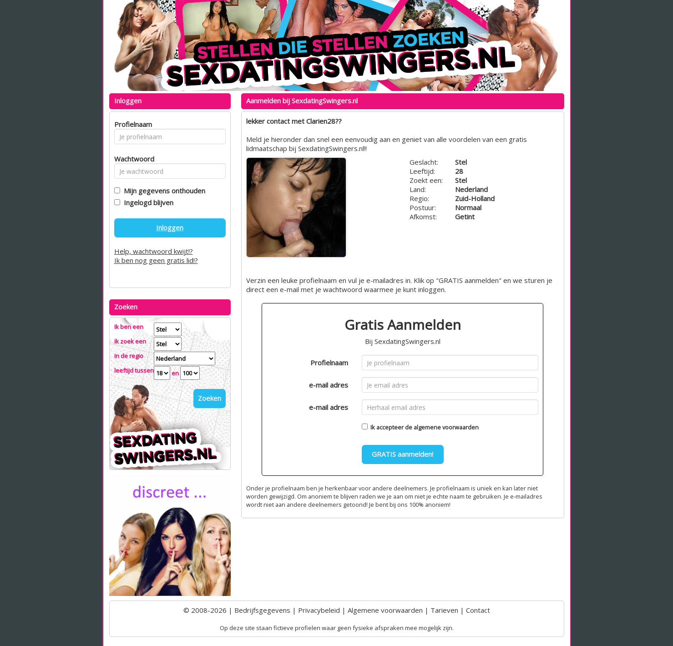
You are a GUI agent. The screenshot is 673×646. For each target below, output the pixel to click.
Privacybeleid (319, 610)
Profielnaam (329, 362)
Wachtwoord (131, 158)
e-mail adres (328, 384)
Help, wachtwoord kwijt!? (153, 251)
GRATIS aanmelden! (402, 454)
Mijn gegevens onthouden (162, 190)
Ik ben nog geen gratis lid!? (156, 260)
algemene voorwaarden (446, 427)
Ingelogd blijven (146, 202)
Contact (478, 610)
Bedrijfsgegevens (262, 610)
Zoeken (209, 398)
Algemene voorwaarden (385, 610)
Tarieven (444, 610)
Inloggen (169, 227)
